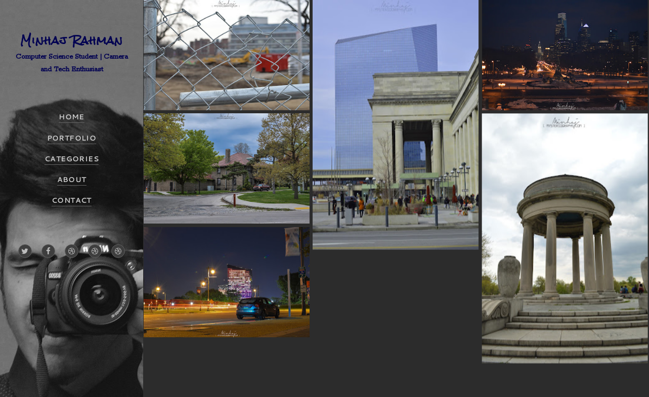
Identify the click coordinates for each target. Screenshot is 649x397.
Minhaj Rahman (71, 40)
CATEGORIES (72, 159)
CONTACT (72, 200)
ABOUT (71, 179)
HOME (71, 117)
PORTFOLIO (72, 138)
